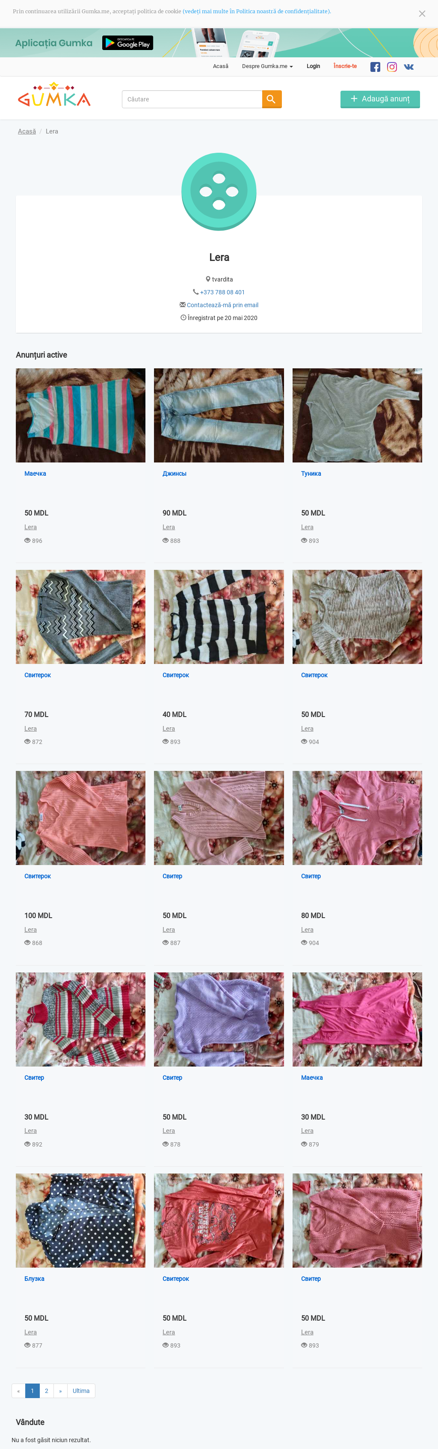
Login (313, 66)
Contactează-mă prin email (222, 305)
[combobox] (192, 99)
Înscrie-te (345, 66)
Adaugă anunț (386, 98)
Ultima (81, 1357)
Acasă (220, 66)
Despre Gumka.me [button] (267, 66)
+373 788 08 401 (222, 292)
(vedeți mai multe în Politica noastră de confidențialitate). (257, 11)
